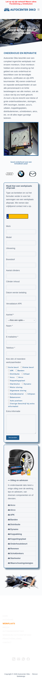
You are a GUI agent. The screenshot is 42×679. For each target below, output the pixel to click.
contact (7, 642)
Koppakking (16, 534)
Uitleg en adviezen (19, 480)
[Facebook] (28, 659)
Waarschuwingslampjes (21, 563)
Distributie (15, 524)
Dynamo (14, 529)
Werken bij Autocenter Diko (17, 635)
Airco (12, 510)
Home (5, 616)
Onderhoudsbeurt (18, 544)
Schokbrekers (17, 553)
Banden (14, 520)
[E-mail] (18, 659)
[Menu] (39, 10)
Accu (12, 505)
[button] (21, 480)
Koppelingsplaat (18, 539)
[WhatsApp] (23, 659)
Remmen (14, 548)
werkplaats (9, 624)
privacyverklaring (12, 639)
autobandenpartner (13, 631)
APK (12, 515)
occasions (8, 620)
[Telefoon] (13, 659)
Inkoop (6, 627)
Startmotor (15, 558)
